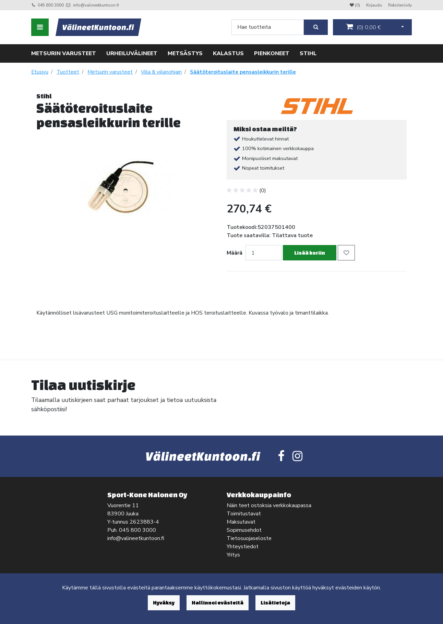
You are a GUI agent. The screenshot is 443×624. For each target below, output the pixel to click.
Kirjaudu (374, 5)
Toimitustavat (244, 513)
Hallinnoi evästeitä (217, 602)
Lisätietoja (275, 602)
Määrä (234, 253)
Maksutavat (241, 522)
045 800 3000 (51, 5)
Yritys (233, 555)
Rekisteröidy (400, 5)
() (363, 27)
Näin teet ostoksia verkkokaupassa (269, 505)
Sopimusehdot (244, 530)
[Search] (267, 27)
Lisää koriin (309, 253)
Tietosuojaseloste (249, 538)
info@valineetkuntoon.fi (96, 5)
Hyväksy (164, 602)
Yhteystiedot (243, 546)
